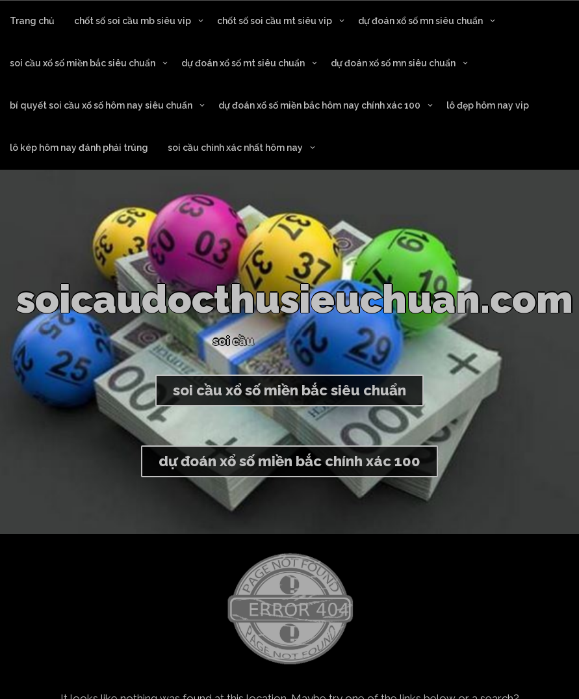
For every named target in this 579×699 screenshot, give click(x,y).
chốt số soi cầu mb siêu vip (132, 21)
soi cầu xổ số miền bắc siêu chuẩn (82, 63)
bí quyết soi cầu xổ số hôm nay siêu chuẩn (101, 105)
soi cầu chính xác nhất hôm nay (235, 147)
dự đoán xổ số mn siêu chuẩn (420, 21)
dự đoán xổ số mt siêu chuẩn (243, 63)
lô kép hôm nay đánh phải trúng (79, 147)
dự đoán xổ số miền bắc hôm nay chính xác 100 (319, 105)
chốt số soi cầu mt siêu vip (274, 21)
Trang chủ (32, 21)
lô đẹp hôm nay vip (487, 105)
